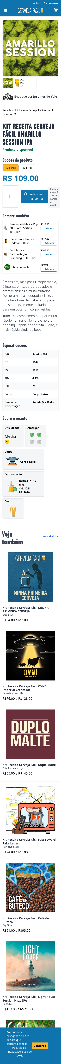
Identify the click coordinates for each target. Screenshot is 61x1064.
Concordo (40, 1046)
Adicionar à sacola (34, 196)
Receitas (8, 110)
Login (35, 3)
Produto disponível (18, 149)
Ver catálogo (50, 536)
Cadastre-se (51, 3)
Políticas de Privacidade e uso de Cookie (19, 1051)
